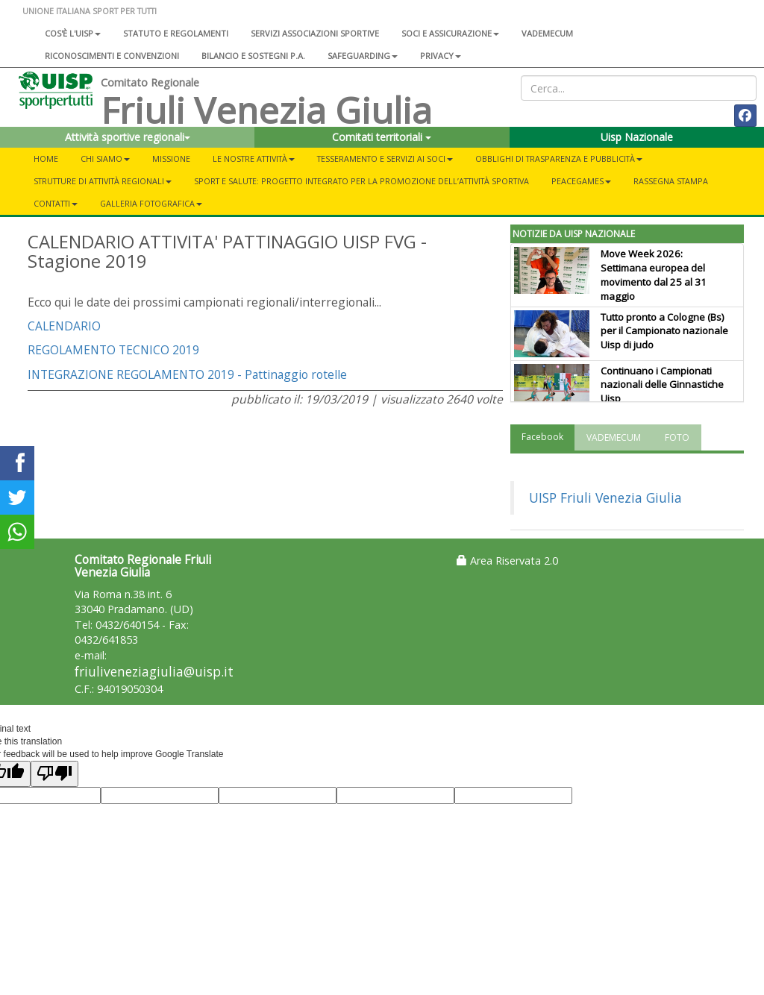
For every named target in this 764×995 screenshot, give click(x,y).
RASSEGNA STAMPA (670, 180)
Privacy (440, 55)
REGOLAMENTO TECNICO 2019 (113, 350)
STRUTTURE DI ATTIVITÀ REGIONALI (103, 180)
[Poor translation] (54, 774)
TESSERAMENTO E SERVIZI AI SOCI (385, 158)
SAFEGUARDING (363, 55)
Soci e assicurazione (450, 33)
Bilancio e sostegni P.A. (253, 55)
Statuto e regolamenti (175, 33)
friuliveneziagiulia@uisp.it (154, 671)
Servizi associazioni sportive (315, 33)
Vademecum (547, 33)
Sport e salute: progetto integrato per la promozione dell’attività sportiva (361, 180)
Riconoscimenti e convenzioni (112, 55)
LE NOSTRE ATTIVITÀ (254, 158)
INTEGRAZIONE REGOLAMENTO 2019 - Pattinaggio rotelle (187, 374)
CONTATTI (56, 203)
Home (46, 158)
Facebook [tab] (542, 436)
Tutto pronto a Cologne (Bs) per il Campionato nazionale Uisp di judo (664, 331)
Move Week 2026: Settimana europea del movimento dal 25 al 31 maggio (654, 275)
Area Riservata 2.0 (507, 560)
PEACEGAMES (581, 180)
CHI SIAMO (105, 158)
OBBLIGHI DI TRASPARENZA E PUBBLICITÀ (558, 158)
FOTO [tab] (677, 437)
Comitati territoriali (381, 137)
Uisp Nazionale (637, 137)
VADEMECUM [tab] (613, 437)
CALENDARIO (66, 326)
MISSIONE (171, 158)
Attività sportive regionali (127, 137)
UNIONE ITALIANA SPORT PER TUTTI (89, 10)
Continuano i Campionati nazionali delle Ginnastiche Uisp (662, 385)
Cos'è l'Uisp (73, 33)
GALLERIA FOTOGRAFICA (151, 203)
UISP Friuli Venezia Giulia (605, 497)
